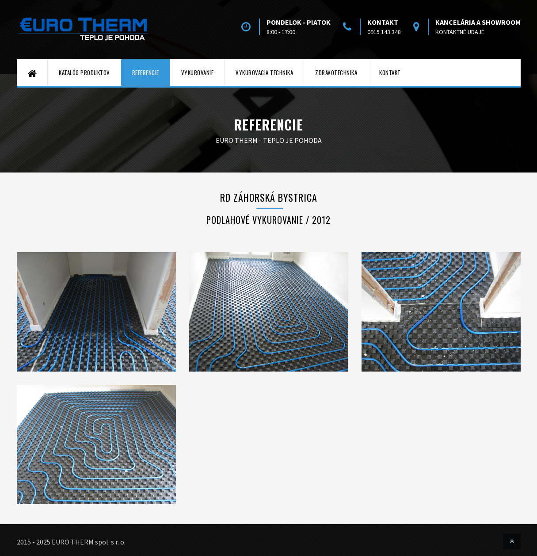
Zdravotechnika (336, 72)
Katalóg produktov (84, 72)
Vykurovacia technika (264, 72)
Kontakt (390, 72)
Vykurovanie (197, 72)
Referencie (145, 72)
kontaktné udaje (459, 32)
